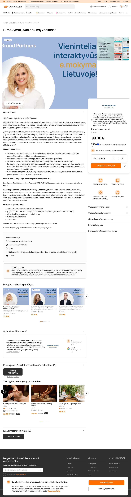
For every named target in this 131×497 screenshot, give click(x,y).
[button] (86, 296)
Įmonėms (98, 1)
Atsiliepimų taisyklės (13, 377)
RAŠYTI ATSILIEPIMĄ (13, 372)
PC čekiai (50, 13)
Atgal (6, 23)
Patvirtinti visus (106, 482)
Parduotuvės (92, 467)
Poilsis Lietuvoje (80, 13)
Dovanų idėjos (18, 13)
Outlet (70, 13)
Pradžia (12, 23)
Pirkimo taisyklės (93, 471)
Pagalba (125, 1)
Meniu (6, 13)
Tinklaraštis (70, 467)
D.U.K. (105, 1)
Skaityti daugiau (12, 352)
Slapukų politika (54, 491)
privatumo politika (21, 474)
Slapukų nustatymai (106, 489)
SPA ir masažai (92, 13)
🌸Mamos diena (60, 13)
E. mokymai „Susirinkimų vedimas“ (28, 23)
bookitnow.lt (113, 471)
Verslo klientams (72, 474)
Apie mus (70, 471)
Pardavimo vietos (115, 1)
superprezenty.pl (114, 464)
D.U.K (89, 474)
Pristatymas (92, 464)
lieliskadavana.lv (114, 467)
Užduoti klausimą (13, 436)
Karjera (69, 464)
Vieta (29, 13)
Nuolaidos (40, 13)
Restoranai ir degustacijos (108, 13)
